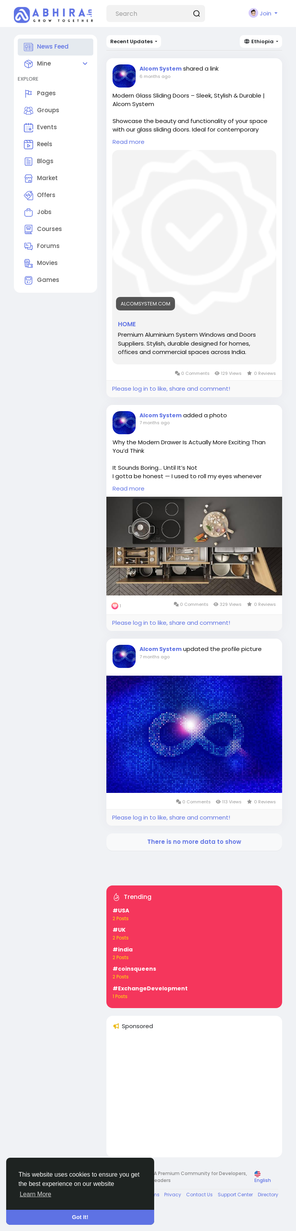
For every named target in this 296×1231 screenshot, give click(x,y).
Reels (38, 144)
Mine (37, 64)
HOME (127, 324)
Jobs (38, 212)
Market (41, 178)
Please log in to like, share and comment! (171, 388)
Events (40, 127)
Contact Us (199, 1194)
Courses (43, 229)
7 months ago (155, 423)
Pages (40, 93)
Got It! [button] (80, 1217)
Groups (41, 110)
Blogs (39, 161)
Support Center (235, 1194)
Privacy (172, 1194)
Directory (268, 1194)
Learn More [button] (35, 1194)
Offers (40, 195)
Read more (129, 142)
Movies (41, 263)
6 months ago (155, 76)
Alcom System (161, 69)
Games (41, 280)
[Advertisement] (194, 1097)
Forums (42, 246)
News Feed (46, 47)
